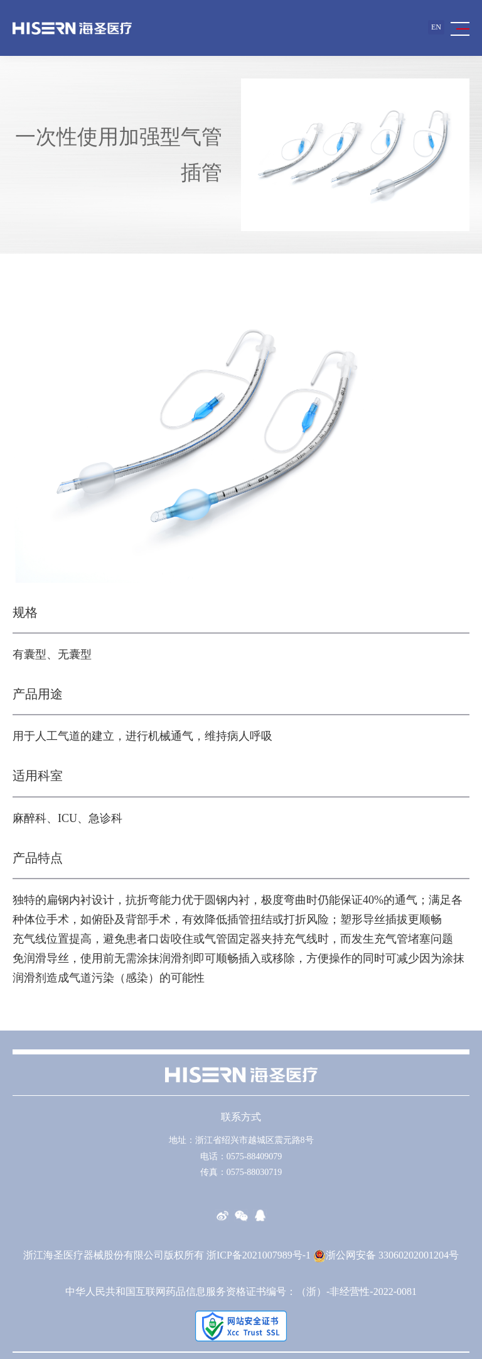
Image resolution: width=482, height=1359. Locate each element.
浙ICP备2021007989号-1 (258, 1255)
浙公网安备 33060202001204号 (386, 1255)
